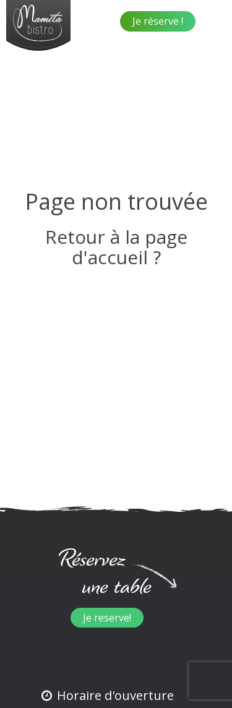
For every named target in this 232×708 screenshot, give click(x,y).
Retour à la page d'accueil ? (116, 247)
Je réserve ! (157, 21)
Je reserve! (107, 617)
